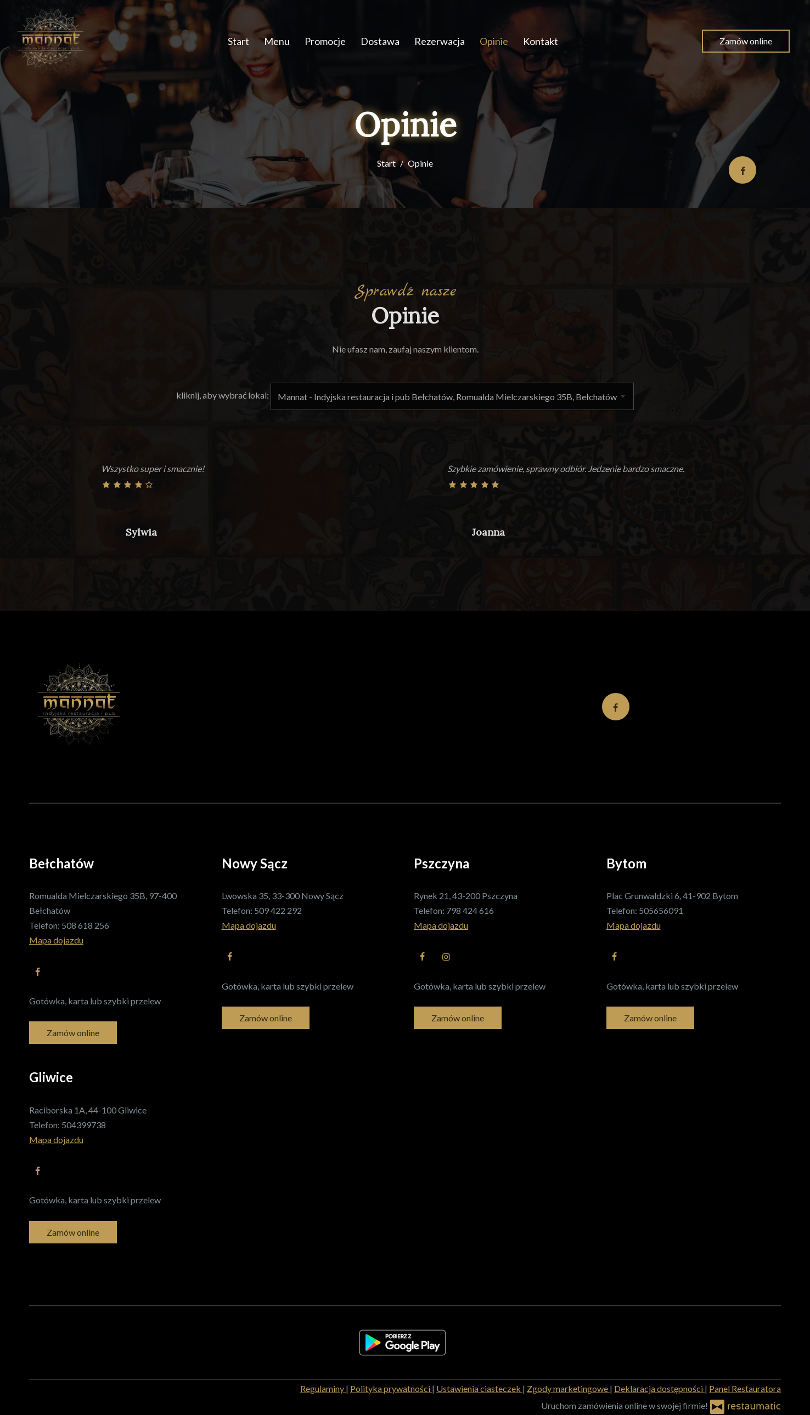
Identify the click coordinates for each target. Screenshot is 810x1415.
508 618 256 (85, 925)
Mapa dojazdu (56, 940)
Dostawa (380, 41)
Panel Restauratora (745, 1388)
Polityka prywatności (391, 1388)
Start (238, 41)
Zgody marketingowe (568, 1388)
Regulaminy (323, 1388)
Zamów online (745, 41)
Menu (277, 41)
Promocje (325, 41)
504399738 (83, 1125)
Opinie (494, 41)
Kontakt (540, 41)
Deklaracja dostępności (659, 1388)
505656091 (661, 910)
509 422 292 (278, 910)
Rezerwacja (439, 41)
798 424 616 (470, 910)
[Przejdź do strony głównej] (50, 41)
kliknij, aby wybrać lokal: (222, 395)
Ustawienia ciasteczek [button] (479, 1388)
